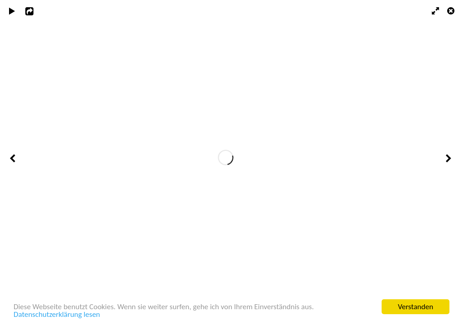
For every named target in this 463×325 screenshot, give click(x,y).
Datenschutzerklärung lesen (57, 315)
